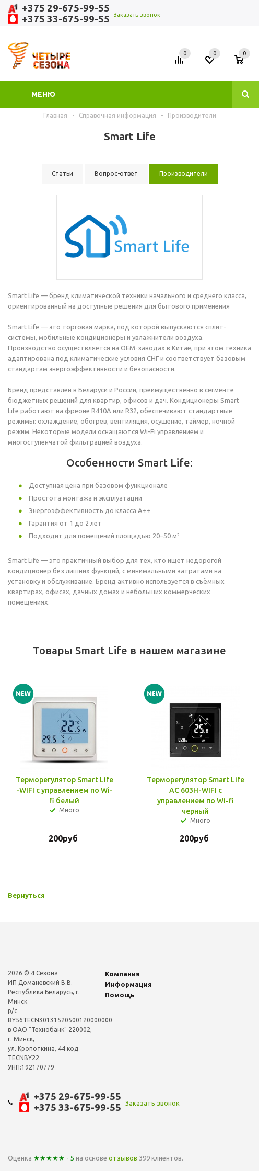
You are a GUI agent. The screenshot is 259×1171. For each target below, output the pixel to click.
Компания (122, 973)
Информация (128, 984)
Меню (43, 94)
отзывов (123, 1158)
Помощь (120, 994)
